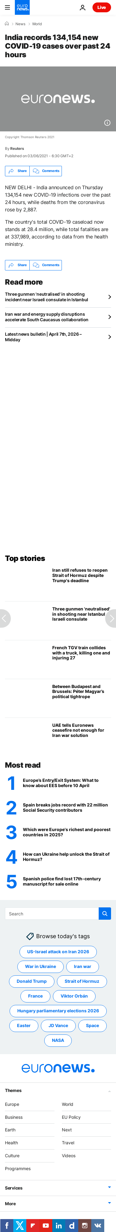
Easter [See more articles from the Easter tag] (24, 1025)
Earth (10, 1130)
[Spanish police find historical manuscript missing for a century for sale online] (67, 882)
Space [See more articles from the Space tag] (92, 1025)
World (37, 24)
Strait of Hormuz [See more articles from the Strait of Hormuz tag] (82, 981)
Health (11, 1143)
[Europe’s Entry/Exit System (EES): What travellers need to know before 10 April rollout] (67, 783)
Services (14, 1187)
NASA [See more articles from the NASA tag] (58, 1040)
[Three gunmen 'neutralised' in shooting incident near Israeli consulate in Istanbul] (81, 620)
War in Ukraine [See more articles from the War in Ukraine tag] (40, 966)
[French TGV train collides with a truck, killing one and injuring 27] (81, 659)
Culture (12, 1155)
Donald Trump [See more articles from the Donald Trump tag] (32, 981)
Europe (12, 1104)
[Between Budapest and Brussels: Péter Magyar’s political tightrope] (81, 698)
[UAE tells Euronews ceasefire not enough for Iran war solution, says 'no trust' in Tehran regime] (81, 737)
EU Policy (71, 1117)
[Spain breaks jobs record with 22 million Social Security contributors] (67, 808)
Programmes (18, 1168)
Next (67, 1130)
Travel (68, 1143)
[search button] (105, 913)
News (20, 24)
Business (14, 1117)
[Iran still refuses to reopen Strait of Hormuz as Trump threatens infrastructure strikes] (81, 582)
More (10, 1203)
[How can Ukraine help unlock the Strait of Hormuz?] (67, 857)
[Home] (7, 24)
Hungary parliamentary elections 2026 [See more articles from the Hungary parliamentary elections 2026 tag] (58, 1011)
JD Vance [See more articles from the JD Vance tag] (58, 1025)
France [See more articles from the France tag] (35, 996)
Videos (68, 1155)
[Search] (58, 913)
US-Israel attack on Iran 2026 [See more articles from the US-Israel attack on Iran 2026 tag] (58, 951)
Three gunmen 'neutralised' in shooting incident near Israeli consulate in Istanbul (46, 296)
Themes (13, 1090)
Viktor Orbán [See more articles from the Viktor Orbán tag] (74, 996)
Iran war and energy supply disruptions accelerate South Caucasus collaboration (46, 316)
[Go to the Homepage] (22, 7)
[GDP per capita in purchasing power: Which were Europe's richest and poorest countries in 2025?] (67, 832)
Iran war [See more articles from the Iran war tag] (82, 966)
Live (101, 7)
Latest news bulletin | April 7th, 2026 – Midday (43, 336)
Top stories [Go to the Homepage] (25, 558)
